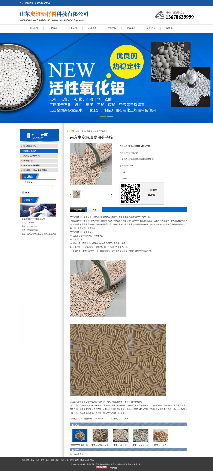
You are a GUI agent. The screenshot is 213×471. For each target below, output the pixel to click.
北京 (37, 460)
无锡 (87, 460)
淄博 (42, 460)
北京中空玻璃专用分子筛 (91, 405)
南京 (62, 460)
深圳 (77, 460)
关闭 (127, 418)
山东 (47, 460)
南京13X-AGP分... (140, 445)
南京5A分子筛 (160, 445)
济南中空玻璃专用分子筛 (137, 409)
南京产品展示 (87, 131)
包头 (92, 460)
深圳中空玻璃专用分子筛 (160, 409)
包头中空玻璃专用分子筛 (113, 413)
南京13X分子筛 (120, 445)
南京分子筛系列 (101, 131)
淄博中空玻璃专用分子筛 (114, 405)
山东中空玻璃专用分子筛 (137, 405)
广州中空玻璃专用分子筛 (113, 409)
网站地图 (113, 468)
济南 (72, 460)
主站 (32, 460)
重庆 (57, 460)
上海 (52, 460)
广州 (67, 460)
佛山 (82, 460)
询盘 (94, 209)
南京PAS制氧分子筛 (100, 445)
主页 (77, 131)
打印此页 (115, 418)
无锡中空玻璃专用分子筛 (90, 413)
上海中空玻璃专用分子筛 (161, 405)
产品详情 (78, 209)
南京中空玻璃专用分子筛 (90, 409)
